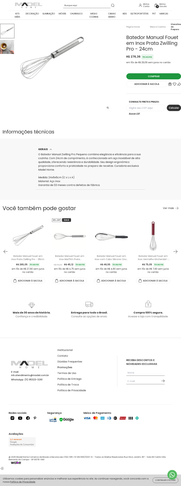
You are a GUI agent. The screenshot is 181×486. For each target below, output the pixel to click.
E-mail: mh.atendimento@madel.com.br (30, 373)
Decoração (32, 13)
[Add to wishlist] (175, 85)
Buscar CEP (134, 113)
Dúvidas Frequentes (69, 361)
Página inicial (133, 27)
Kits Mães (17, 15)
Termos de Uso (66, 373)
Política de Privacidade (71, 390)
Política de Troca (68, 384)
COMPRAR (154, 76)
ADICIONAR (146, 84)
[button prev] (6, 251)
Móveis (62, 13)
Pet (154, 13)
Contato (62, 356)
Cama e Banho (112, 15)
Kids (125, 13)
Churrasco (76, 13)
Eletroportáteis (140, 13)
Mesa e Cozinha (93, 15)
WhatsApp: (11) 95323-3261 (27, 379)
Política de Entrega (69, 379)
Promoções (64, 367)
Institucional (65, 350)
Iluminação (49, 13)
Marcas (164, 13)
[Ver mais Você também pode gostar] (170, 208)
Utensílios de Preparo (176, 27)
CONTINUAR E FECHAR (165, 480)
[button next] (175, 251)
